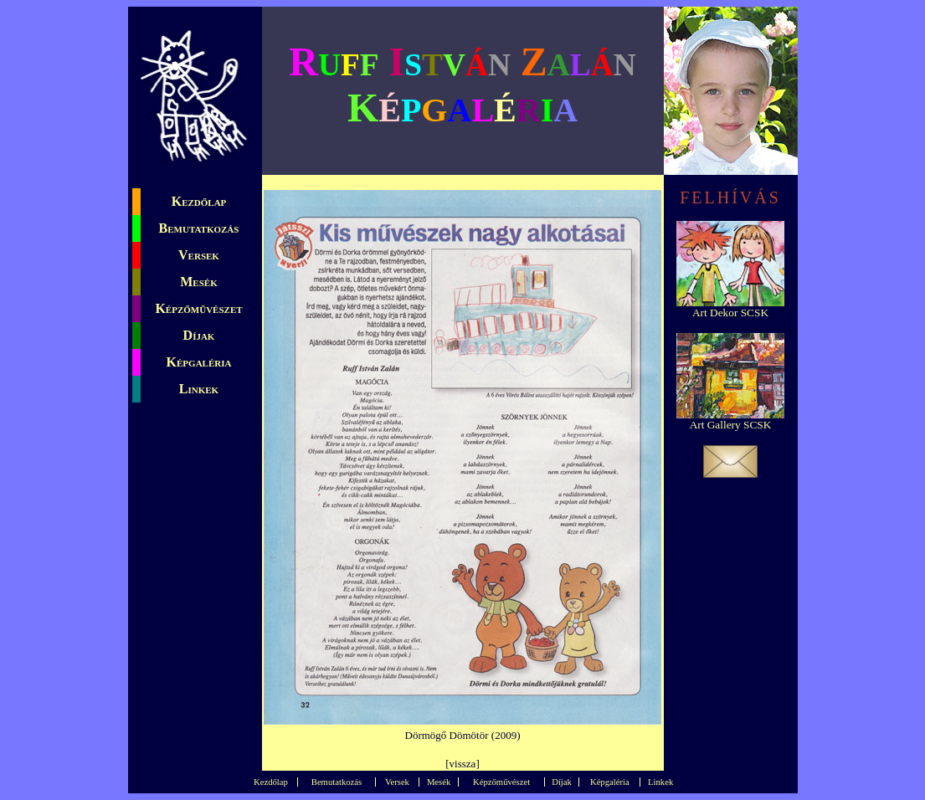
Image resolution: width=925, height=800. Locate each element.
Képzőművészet (198, 308)
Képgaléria (199, 362)
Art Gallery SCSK (731, 424)
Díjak (199, 335)
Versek (198, 255)
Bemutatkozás (199, 228)
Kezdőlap (199, 201)
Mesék (198, 281)
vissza (463, 763)
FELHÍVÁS (730, 197)
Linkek (198, 389)
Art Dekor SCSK (730, 312)
